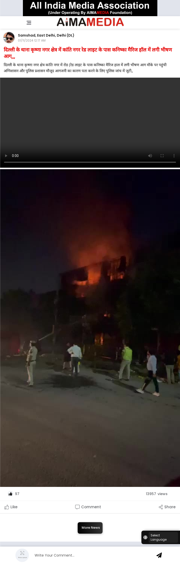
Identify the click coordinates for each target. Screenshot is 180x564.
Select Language (159, 537)
